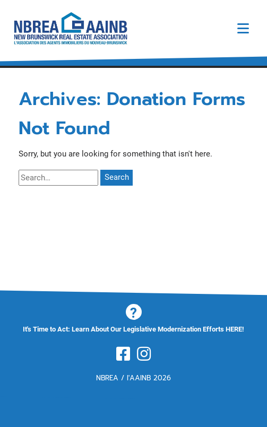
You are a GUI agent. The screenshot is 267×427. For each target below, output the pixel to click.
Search (117, 177)
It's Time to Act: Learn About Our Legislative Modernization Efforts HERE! (133, 329)
